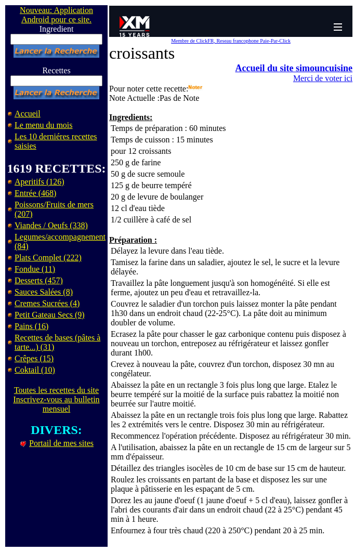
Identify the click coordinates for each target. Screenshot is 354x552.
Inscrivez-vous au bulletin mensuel (56, 404)
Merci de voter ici (322, 78)
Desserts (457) (39, 280)
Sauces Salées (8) (44, 291)
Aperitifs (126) (39, 181)
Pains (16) (31, 326)
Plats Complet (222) (48, 257)
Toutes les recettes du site (56, 390)
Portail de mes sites (61, 443)
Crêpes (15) (34, 358)
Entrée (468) (35, 193)
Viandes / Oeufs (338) (51, 225)
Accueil (28, 113)
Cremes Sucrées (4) (47, 303)
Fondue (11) (35, 269)
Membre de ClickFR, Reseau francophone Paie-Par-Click (231, 41)
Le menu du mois (44, 125)
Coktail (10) (35, 369)
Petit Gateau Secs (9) (50, 314)
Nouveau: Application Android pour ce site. (56, 15)
